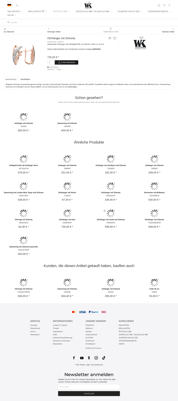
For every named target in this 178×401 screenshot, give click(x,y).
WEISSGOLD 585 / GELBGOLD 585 (93, 11)
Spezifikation (25, 79)
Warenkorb (35, 328)
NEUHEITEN (14, 11)
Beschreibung (11, 79)
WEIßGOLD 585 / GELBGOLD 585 (133, 334)
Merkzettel (34, 334)
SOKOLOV (90, 341)
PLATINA (89, 338)
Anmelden (89, 393)
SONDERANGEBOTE (159, 11)
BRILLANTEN (37, 11)
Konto (33, 331)
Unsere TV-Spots (60, 325)
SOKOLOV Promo (93, 348)
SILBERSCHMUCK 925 (130, 11)
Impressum (58, 331)
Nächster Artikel (168, 32)
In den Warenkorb (66, 62)
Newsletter (57, 344)
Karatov (89, 331)
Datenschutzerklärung (62, 338)
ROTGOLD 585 (61, 11)
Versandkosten (96, 365)
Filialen (56, 328)
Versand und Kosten (61, 341)
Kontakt (33, 325)
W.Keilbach (90, 344)
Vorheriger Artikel (54, 32)
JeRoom (89, 328)
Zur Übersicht (9, 32)
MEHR (11, 15)
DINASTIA (90, 325)
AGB (55, 334)
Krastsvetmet (91, 334)
